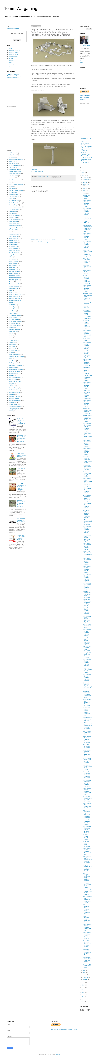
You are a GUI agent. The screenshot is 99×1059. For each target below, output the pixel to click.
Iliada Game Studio (14, 250)
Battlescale (12, 178)
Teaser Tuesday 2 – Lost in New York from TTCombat (87, 739)
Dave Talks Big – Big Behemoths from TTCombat (87, 702)
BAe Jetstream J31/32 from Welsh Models (21, 520)
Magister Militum (13, 273)
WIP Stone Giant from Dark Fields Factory (87, 378)
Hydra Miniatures (13, 246)
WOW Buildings (13, 404)
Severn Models (13, 344)
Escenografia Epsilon (14, 219)
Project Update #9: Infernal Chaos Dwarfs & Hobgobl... (87, 783)
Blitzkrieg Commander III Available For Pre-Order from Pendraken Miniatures (21, 504)
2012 (83, 997)
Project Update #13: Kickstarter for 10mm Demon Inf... (87, 481)
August (85, 188)
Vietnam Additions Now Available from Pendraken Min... (86, 909)
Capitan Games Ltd (14, 196)
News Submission (13, 56)
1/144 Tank (12, 157)
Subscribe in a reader (13, 28)
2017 (83, 985)
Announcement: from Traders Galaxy (87, 965)
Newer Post (34, 239)
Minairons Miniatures (14, 277)
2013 (83, 994)
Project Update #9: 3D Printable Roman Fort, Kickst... (87, 791)
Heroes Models (13, 244)
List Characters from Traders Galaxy (87, 626)
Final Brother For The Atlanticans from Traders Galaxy (87, 899)
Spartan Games (13, 350)
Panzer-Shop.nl (13, 309)
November (86, 179)
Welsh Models (12, 402)
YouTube (11, 60)
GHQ (10, 232)
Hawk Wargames (13, 242)
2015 (83, 990)
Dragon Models (13, 211)
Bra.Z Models (12, 188)
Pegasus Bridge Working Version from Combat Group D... (87, 305)
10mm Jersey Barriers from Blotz (87, 266)
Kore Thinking (12, 259)
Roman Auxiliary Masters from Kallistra (87, 719)
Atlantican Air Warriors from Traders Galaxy (87, 767)
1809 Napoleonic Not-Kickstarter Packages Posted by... (87, 814)
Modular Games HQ (14, 284)
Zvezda (11, 411)
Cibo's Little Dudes (14, 201)
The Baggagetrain (13, 363)
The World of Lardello (14, 371)
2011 (83, 999)
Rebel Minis (12, 327)
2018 (83, 982)
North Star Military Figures (16, 294)
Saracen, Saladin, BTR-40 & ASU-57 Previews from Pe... (87, 868)
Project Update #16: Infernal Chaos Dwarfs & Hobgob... (87, 426)
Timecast (11, 375)
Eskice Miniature (13, 221)
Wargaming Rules (13, 54)
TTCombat (11, 386)
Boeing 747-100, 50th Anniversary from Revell (87, 806)
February (85, 977)
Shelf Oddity (12, 346)
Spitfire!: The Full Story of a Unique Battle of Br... (87, 554)
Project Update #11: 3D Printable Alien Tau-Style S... (87, 451)
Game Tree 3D (13, 230)
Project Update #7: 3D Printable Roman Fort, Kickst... (87, 927)
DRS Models (12, 213)
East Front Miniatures (13, 77)
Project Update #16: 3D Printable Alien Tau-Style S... (87, 288)
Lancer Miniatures (13, 261)
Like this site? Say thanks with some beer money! (85, 97)
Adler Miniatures (13, 163)
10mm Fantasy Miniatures (16, 159)
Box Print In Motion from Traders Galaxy (87, 885)
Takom (10, 359)
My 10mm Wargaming (13, 74)
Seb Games (12, 342)
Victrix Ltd (11, 394)
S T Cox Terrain (13, 340)
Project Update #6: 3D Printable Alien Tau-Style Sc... (87, 611)
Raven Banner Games (15, 325)
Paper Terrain (12, 311)
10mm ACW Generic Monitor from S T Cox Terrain (87, 944)
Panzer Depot (12, 307)
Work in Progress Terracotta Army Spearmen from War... (86, 877)
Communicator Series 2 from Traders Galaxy (87, 312)
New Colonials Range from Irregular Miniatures (87, 474)
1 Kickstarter (39, 179)
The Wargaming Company (16, 369)
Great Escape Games (14, 238)
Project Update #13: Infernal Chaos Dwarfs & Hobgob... (87, 490)
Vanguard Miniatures (14, 392)
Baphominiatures (13, 176)
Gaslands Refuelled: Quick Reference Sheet (85, 154)
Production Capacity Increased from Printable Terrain (87, 459)
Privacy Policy (12, 65)
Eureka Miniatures (14, 223)
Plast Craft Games (14, 319)
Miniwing (11, 282)
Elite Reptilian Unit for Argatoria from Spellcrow (86, 370)
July (84, 190)
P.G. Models (12, 304)
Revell (10, 336)
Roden (10, 338)
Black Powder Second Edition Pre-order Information (21, 537)
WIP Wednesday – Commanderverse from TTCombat (87, 726)
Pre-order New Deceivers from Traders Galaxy (87, 822)
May (84, 970)
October (85, 182)
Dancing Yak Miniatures (15, 207)
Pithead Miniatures (14, 317)
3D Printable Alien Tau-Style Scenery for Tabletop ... (87, 686)
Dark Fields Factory (14, 209)
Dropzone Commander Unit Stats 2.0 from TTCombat (87, 220)
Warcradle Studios (14, 398)
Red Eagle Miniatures (14, 329)
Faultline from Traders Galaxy (86, 197)
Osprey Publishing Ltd (15, 300)
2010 (83, 1001)
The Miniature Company (15, 365)
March (85, 975)
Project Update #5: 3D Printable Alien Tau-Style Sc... (87, 619)
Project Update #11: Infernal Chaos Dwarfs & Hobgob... (87, 561)
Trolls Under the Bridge (15, 381)
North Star (11, 292)
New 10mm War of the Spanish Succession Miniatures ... (87, 362)
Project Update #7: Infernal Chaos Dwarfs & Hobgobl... (87, 935)
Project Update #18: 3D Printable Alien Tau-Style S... (87, 236)
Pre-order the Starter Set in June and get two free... (87, 467)
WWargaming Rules (14, 409)
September (86, 184)
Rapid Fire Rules (21, 468)
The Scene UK (13, 367)
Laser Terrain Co (13, 269)
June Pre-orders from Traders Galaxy (87, 732)
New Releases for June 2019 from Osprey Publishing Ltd (87, 228)
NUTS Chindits (85, 163)
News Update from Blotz (86, 339)
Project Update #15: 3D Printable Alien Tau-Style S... (87, 345)
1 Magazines (12, 155)
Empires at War (13, 217)
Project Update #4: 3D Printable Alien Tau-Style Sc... (87, 632)
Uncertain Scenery (14, 388)
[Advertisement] (17, 92)
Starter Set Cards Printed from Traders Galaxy (87, 670)
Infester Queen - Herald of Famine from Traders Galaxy (87, 418)
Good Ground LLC (14, 234)
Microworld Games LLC (15, 275)
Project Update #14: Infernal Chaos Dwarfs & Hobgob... (87, 505)
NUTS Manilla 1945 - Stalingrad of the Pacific (86, 159)
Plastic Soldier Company (15, 321)
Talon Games (12, 361)
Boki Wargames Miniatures (16, 184)
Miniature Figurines (14, 279)
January (85, 979)
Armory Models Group (15, 171)
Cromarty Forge (13, 205)
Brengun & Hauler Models (16, 190)
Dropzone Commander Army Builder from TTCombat (87, 594)
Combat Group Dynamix (15, 203)
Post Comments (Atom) (44, 242)
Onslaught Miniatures (14, 298)
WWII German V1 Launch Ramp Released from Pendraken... (87, 394)
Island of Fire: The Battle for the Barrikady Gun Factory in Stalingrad (21, 487)
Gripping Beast (13, 240)
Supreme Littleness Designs (16, 356)
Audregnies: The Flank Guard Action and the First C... (87, 655)
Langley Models (13, 263)
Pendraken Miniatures (15, 315)
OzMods (11, 302)
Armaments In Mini (14, 169)
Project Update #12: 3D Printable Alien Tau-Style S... (87, 403)
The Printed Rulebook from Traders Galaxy (87, 837)
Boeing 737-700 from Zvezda (87, 317)
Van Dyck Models (13, 390)
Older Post (72, 239)
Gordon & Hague (13, 236)
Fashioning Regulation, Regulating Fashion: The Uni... (87, 694)
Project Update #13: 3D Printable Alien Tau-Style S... (87, 385)
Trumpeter (11, 384)
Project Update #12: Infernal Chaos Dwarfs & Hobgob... (87, 546)
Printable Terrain (13, 323)
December (86, 177)
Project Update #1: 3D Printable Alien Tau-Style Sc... (87, 677)
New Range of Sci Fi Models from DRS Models (87, 960)
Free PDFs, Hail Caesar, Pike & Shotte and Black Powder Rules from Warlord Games (21, 439)
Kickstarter (34, 169)
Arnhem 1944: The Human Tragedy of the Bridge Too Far (87, 602)
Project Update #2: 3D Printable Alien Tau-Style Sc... (87, 662)
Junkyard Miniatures (14, 255)
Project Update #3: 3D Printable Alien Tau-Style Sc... (87, 641)
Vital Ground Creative (14, 396)
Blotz (10, 182)
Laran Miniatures (13, 265)
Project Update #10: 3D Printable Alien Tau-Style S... (87, 529)
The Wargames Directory (14, 76)
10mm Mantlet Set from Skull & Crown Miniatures (87, 411)
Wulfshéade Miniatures (37, 171)
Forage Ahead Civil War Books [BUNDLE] (86, 140)
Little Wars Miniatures (14, 271)
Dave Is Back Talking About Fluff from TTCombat (87, 799)
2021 (83, 170)
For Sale (11, 58)
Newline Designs (13, 288)
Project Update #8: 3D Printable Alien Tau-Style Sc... (87, 569)
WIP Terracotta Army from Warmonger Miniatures (87, 497)
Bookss (11, 186)
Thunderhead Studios (14, 373)
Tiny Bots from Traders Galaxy (87, 272)
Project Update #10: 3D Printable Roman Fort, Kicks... (87, 333)
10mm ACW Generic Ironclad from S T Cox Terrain (87, 952)
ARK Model (12, 167)
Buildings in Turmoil (14, 194)
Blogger (58, 1054)
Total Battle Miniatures (15, 377)
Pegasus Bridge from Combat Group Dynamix (87, 760)
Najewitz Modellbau (14, 286)
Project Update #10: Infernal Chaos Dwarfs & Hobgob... (87, 586)
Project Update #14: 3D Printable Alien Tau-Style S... (87, 354)
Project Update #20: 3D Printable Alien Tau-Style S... (87, 203)
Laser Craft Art (13, 267)
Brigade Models (13, 192)
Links (10, 62)
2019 (83, 175)
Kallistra (11, 257)
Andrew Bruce (86, 45)
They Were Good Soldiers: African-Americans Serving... (86, 514)
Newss (10, 290)
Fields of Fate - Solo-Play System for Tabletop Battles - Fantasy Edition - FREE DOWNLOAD (86, 147)
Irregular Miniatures (14, 252)
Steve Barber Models (14, 354)
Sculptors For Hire (14, 52)
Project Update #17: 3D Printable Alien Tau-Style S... (87, 244)
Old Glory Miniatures (14, 296)
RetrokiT (11, 334)
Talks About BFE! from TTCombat (86, 746)
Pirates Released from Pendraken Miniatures (86, 919)
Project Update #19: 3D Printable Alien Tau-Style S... (87, 211)
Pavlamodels (12, 313)
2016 (83, 987)
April (84, 972)
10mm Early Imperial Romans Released (21, 455)
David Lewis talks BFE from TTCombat (86, 844)
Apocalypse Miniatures (15, 165)
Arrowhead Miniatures (15, 174)
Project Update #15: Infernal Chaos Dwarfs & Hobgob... (87, 443)
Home (53, 239)
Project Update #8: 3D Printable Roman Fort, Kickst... (87, 851)
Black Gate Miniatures (15, 180)
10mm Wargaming (20, 8)
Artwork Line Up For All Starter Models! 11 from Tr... (87, 892)
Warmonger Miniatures (15, 400)
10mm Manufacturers (14, 50)
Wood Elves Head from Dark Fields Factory (86, 260)
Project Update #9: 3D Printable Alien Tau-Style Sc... (87, 538)
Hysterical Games (13, 248)
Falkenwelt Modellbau (15, 225)
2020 (83, 173)
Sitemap (11, 67)
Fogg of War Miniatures (15, 228)
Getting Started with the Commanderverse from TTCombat (87, 859)
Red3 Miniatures (13, 331)
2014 (83, 992)
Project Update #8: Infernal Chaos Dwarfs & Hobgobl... (87, 829)
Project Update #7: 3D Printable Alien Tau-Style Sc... (87, 577)
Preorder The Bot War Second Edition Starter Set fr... (86, 711)
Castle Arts (12, 198)
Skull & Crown (12, 348)
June (84, 193)
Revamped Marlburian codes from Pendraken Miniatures (86, 775)
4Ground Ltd (12, 161)
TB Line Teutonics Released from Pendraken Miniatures (86, 279)
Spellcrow (11, 352)
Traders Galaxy (13, 379)
